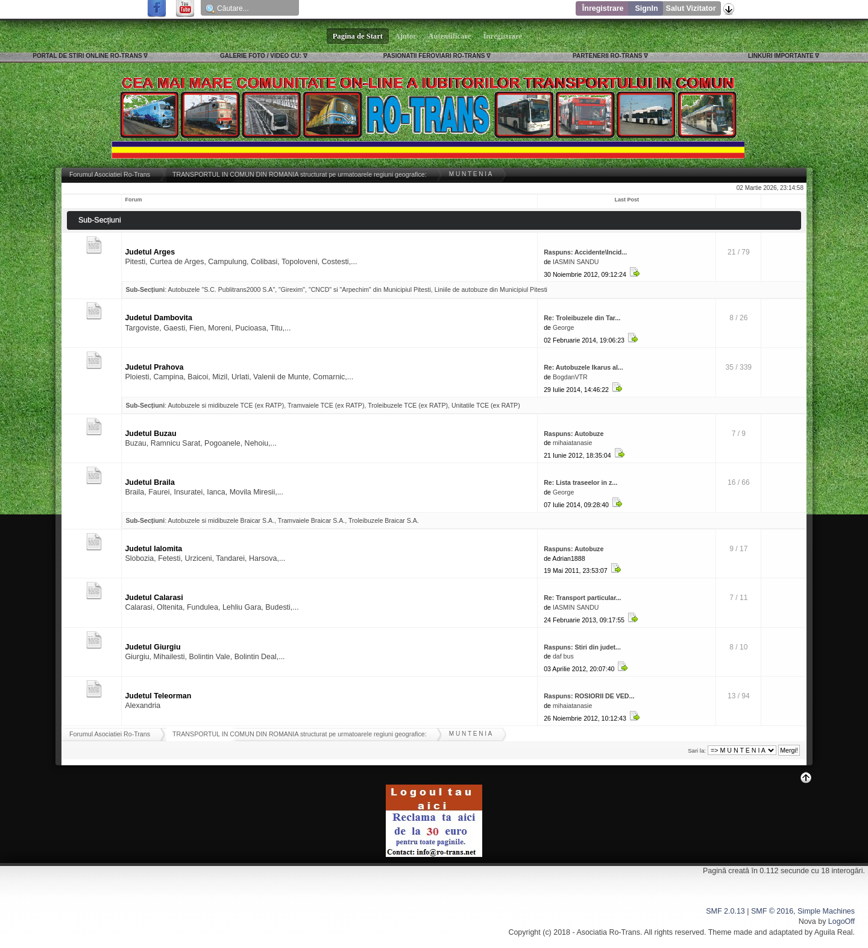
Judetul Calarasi (154, 597)
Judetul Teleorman (158, 696)
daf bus (563, 656)
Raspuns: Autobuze (573, 433)
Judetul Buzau (150, 433)
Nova (807, 921)
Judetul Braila (149, 482)
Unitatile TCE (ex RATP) (485, 405)
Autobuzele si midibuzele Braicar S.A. (221, 520)
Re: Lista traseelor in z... (580, 482)
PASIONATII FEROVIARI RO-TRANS (434, 55)
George (563, 327)
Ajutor (405, 36)
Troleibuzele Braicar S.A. (383, 520)
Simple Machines (826, 911)
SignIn (646, 8)
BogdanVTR (570, 377)
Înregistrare (603, 8)
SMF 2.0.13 (725, 911)
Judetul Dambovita (158, 318)
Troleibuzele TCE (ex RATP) (408, 405)
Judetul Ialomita (153, 549)
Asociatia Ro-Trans (608, 932)
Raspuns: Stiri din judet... (582, 647)
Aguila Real (833, 932)
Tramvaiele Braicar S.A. (311, 520)
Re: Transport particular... (582, 597)
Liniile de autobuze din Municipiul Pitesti (491, 289)
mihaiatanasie (572, 442)
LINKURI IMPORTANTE (781, 55)
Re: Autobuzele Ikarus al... (583, 367)
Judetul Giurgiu (152, 647)
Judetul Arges (150, 252)
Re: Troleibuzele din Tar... (582, 317)
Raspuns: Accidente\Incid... (585, 252)
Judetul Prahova (154, 367)
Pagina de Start (358, 36)
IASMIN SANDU (576, 261)
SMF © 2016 (772, 911)
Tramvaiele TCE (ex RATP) (326, 405)
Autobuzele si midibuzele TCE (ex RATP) (226, 405)
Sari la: (697, 750)
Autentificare (450, 36)
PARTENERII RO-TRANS (607, 55)
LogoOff (841, 921)
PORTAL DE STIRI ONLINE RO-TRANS (87, 55)
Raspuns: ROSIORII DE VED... (589, 696)
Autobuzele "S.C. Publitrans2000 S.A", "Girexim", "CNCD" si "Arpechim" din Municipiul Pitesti (299, 289)
